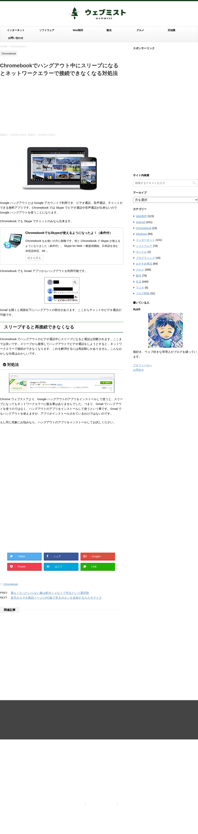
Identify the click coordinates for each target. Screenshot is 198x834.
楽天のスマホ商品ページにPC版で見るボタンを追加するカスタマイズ (56, 597)
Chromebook (10, 584)
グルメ (140, 30)
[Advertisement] (61, 106)
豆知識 (171, 30)
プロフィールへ (142, 365)
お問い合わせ (15, 37)
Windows (141, 233)
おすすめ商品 (144, 263)
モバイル (141, 251)
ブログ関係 (142, 293)
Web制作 (78, 30)
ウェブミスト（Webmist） (99, 719)
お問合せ (138, 369)
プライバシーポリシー (101, 710)
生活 (138, 281)
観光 (109, 30)
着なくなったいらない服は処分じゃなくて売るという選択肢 (50, 592)
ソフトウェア (46, 30)
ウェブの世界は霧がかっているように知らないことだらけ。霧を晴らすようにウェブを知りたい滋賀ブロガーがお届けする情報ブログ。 (99, 726)
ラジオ (140, 287)
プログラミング (145, 257)
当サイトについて (72, 710)
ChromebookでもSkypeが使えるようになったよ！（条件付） (68, 233)
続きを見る (34, 257)
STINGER (139, 732)
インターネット (16, 30)
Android (140, 222)
